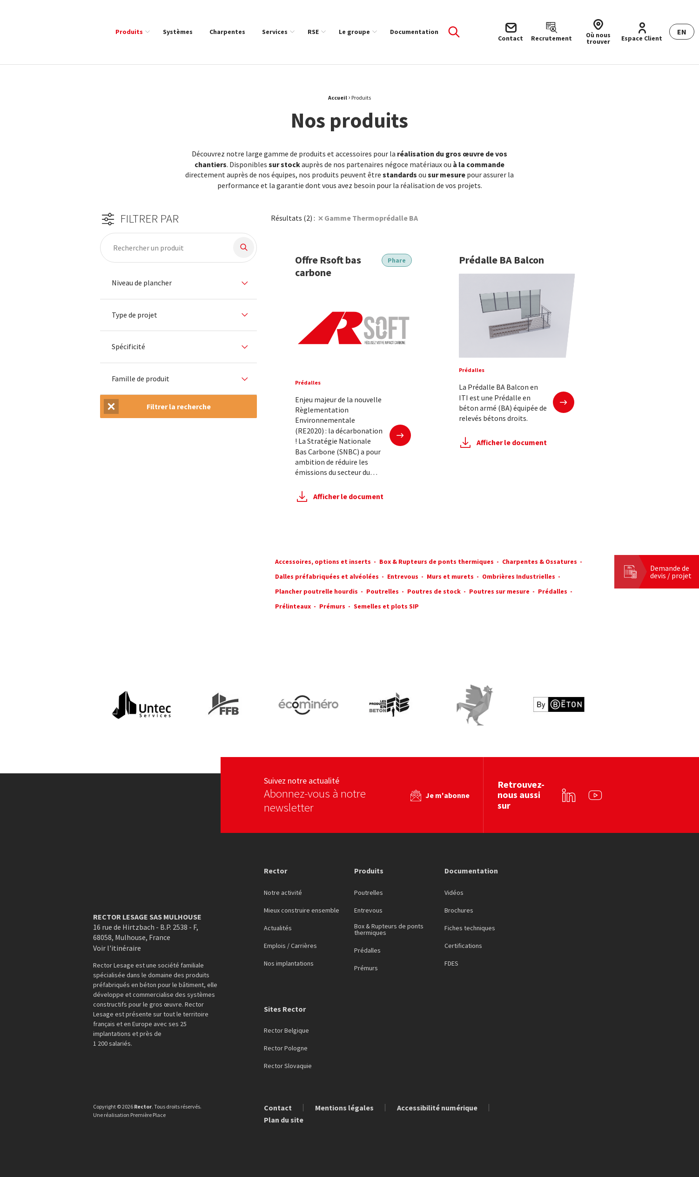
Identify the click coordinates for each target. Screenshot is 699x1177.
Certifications (463, 946)
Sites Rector (285, 1009)
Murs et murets (450, 576)
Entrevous (402, 576)
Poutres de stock (434, 591)
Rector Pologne (286, 1048)
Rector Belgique (286, 1031)
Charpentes (227, 31)
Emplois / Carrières (290, 946)
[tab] (178, 283)
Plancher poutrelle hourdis (316, 591)
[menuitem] (131, 31)
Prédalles (552, 591)
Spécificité (128, 347)
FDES (451, 963)
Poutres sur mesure (499, 591)
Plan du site (283, 1119)
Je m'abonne (447, 795)
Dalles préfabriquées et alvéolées (327, 576)
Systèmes (178, 31)
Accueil (337, 97)
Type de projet (134, 315)
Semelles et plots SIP (386, 606)
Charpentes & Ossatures (539, 561)
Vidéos (454, 893)
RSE (313, 31)
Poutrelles (382, 591)
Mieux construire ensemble (301, 910)
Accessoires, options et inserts (323, 561)
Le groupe (354, 31)
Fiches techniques (469, 928)
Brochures (458, 910)
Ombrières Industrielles (518, 576)
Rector (275, 870)
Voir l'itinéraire (117, 948)
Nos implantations (289, 963)
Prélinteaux (293, 606)
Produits (129, 31)
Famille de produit (140, 379)
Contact (278, 1107)
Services (275, 31)
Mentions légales (344, 1107)
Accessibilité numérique (437, 1107)
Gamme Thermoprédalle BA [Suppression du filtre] (371, 218)
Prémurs (332, 606)
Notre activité (283, 893)
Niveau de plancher (142, 283)
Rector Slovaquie (288, 1066)
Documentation (414, 31)
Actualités (278, 928)
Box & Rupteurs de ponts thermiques (436, 561)
